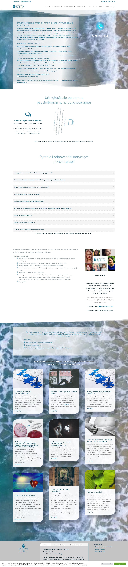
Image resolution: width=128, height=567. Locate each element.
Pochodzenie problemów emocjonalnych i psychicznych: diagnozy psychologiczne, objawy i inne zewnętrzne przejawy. (27, 422)
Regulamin (77, 555)
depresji (67, 382)
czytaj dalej (18, 388)
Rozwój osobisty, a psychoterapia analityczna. (99, 370)
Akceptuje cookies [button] (120, 564)
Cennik (95, 6)
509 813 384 (100, 36)
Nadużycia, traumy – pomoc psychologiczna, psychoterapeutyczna (60, 421)
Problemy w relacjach (94, 470)
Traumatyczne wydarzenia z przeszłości (60, 468)
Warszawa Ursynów (76, 522)
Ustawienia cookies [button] (107, 564)
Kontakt (108, 6)
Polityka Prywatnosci (54, 555)
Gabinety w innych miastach (103, 525)
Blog (88, 6)
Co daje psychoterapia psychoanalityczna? (23, 370)
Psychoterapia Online (105, 1)
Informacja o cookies (67, 555)
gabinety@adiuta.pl (33, 76)
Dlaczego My (80, 6)
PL (112, 1)
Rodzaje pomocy (56, 6)
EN (114, 1)
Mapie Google (59, 531)
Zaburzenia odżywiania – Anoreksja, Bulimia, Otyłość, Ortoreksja (99, 418)
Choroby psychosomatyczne (25, 473)
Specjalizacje (45, 6)
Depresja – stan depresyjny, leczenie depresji (64, 370)
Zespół (100, 6)
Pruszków (45, 522)
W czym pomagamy (68, 6)
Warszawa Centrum (59, 522)
